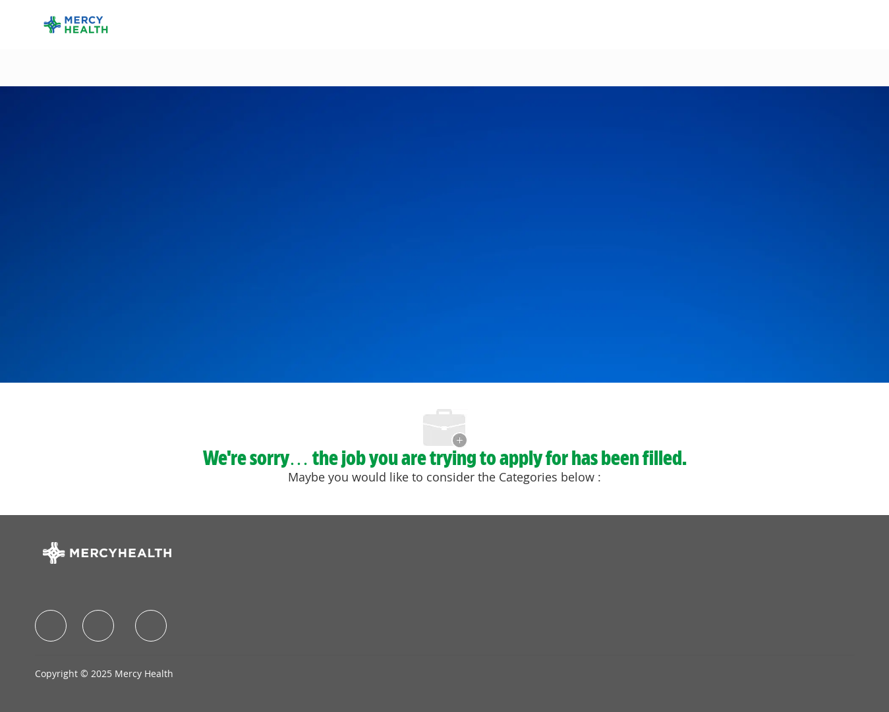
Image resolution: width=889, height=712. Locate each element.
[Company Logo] (76, 23)
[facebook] (51, 626)
